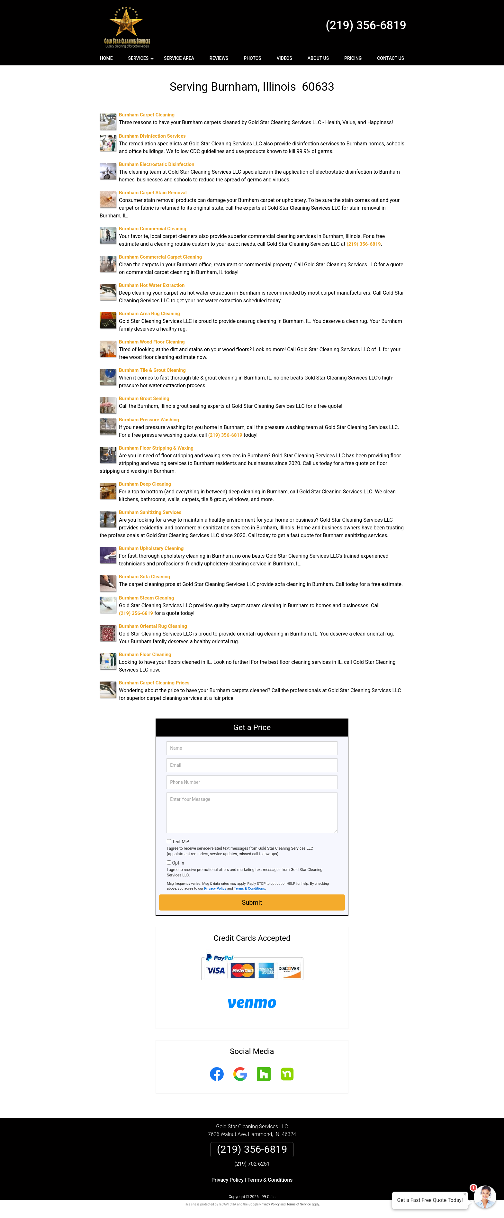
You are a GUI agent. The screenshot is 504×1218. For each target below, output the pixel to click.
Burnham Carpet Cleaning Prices (154, 683)
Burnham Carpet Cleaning (147, 115)
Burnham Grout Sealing (144, 398)
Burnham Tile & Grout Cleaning (152, 370)
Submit (252, 902)
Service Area (179, 58)
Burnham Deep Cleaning (145, 484)
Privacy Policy (215, 888)
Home (106, 58)
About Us (318, 58)
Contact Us (390, 58)
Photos (252, 58)
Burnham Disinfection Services (152, 136)
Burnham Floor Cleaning (145, 654)
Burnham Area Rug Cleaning (149, 313)
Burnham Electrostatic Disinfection (156, 164)
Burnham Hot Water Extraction (151, 285)
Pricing (353, 58)
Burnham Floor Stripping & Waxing (156, 448)
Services (141, 60)
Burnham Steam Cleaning (146, 598)
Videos (284, 58)
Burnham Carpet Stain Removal (153, 193)
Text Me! (180, 841)
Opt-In (178, 862)
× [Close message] (464, 1194)
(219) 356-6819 (366, 25)
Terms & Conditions (249, 888)
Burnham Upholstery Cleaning (151, 548)
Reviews (219, 58)
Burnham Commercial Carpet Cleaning (160, 257)
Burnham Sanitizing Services (150, 512)
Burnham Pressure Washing (149, 420)
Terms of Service (298, 1204)
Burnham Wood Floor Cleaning (152, 342)
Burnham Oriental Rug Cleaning (153, 626)
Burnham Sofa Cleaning (144, 577)
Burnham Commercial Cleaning (152, 229)
